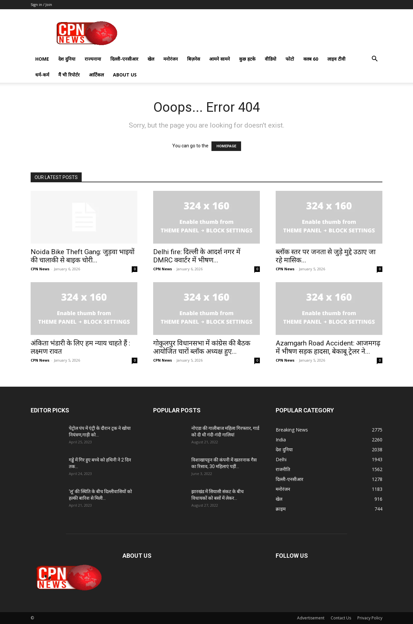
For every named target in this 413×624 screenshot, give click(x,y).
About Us (125, 75)
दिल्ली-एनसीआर (124, 59)
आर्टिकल (96, 75)
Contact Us (341, 618)
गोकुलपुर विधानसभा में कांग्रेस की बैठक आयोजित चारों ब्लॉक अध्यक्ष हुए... (201, 347)
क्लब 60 (310, 59)
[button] (374, 59)
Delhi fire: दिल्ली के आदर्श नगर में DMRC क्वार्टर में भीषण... (196, 256)
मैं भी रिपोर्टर (69, 75)
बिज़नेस (193, 59)
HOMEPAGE (226, 146)
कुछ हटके (247, 59)
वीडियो (270, 59)
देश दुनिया (66, 59)
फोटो (290, 59)
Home (42, 59)
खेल (151, 59)
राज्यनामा (93, 59)
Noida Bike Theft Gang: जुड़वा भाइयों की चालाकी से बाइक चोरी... (82, 256)
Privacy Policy (369, 618)
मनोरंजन (170, 59)
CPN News (40, 268)
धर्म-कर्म (42, 75)
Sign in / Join (41, 4)
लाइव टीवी (336, 59)
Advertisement (310, 618)
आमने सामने (219, 59)
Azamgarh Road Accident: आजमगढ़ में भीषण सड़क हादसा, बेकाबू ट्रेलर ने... (328, 347)
